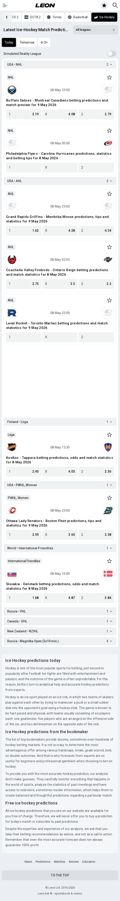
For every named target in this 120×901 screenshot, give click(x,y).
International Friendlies (24, 561)
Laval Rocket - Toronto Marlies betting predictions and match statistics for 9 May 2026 (57, 325)
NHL (11, 77)
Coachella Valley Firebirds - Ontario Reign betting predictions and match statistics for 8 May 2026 (57, 272)
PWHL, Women (18, 498)
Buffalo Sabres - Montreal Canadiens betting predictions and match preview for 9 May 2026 (57, 102)
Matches (59, 861)
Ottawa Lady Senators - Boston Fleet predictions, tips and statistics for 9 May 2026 (53, 523)
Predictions (43, 861)
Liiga (11, 435)
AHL (11, 194)
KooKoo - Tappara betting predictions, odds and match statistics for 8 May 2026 (59, 460)
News (28, 861)
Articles (74, 861)
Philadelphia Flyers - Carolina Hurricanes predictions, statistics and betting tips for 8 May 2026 (58, 156)
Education (88, 861)
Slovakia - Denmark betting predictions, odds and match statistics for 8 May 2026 (52, 586)
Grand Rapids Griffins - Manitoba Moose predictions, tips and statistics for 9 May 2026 (57, 219)
